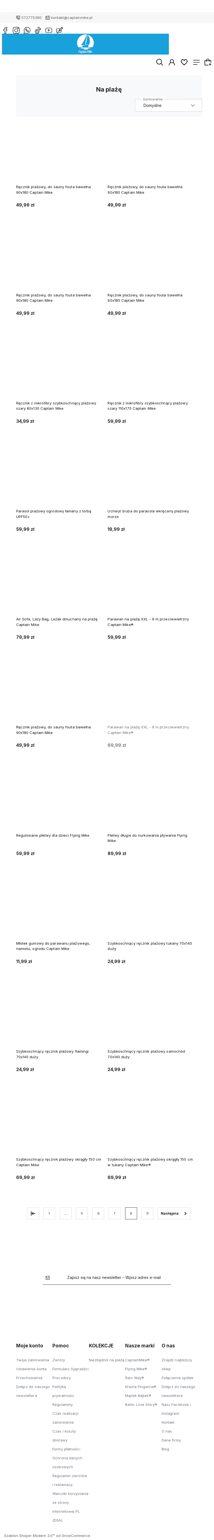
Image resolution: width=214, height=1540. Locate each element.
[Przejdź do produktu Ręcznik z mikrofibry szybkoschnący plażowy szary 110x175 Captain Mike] (151, 372)
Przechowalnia (29, 1379)
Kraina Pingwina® (140, 1388)
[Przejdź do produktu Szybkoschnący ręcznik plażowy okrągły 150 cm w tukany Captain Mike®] (151, 1129)
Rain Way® (134, 1379)
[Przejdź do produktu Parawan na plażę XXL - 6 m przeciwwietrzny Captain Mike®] (151, 588)
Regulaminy (62, 1406)
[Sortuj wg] (168, 107)
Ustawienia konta (31, 1371)
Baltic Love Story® (141, 1406)
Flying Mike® (136, 1371)
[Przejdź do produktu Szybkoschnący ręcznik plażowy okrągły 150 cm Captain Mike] (59, 1129)
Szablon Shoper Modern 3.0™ (29, 1537)
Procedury (61, 1379)
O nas (167, 1433)
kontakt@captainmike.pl (72, 17)
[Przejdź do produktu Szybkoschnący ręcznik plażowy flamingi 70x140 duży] (59, 1020)
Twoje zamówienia (32, 1362)
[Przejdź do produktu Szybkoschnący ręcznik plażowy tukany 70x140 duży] (151, 912)
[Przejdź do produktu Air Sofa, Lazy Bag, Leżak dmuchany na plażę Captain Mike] (59, 588)
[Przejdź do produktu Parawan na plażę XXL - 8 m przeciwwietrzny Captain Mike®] (151, 696)
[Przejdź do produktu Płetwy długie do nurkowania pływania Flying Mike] (151, 804)
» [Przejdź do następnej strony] (174, 1215)
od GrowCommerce (73, 1537)
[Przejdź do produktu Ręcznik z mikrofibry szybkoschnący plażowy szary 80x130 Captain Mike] (59, 372)
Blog (165, 1451)
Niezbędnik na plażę (107, 1362)
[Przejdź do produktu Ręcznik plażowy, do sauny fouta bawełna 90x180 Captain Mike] (59, 156)
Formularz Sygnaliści (70, 1371)
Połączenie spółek (178, 1379)
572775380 (31, 17)
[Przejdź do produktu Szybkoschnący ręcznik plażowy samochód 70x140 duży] (151, 1020)
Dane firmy (171, 1442)
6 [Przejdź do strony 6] (98, 1215)
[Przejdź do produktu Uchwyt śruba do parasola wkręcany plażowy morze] (151, 480)
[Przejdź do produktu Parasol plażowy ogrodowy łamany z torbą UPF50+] (59, 480)
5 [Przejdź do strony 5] (82, 1215)
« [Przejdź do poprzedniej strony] (33, 1215)
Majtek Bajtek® (138, 1397)
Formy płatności (66, 1451)
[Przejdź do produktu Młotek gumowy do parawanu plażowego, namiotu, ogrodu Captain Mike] (59, 912)
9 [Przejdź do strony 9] (147, 1215)
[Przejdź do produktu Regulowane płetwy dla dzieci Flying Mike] (59, 804)
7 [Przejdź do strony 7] (114, 1215)
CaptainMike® (137, 1362)
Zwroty (58, 1362)
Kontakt (168, 1424)
